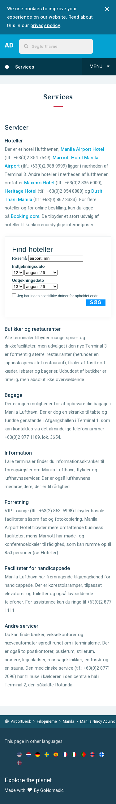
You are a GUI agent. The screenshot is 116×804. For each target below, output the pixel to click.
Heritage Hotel (21, 191)
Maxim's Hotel (39, 182)
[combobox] (56, 46)
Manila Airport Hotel (82, 149)
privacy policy (45, 25)
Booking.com (25, 216)
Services (19, 67)
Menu (100, 66)
